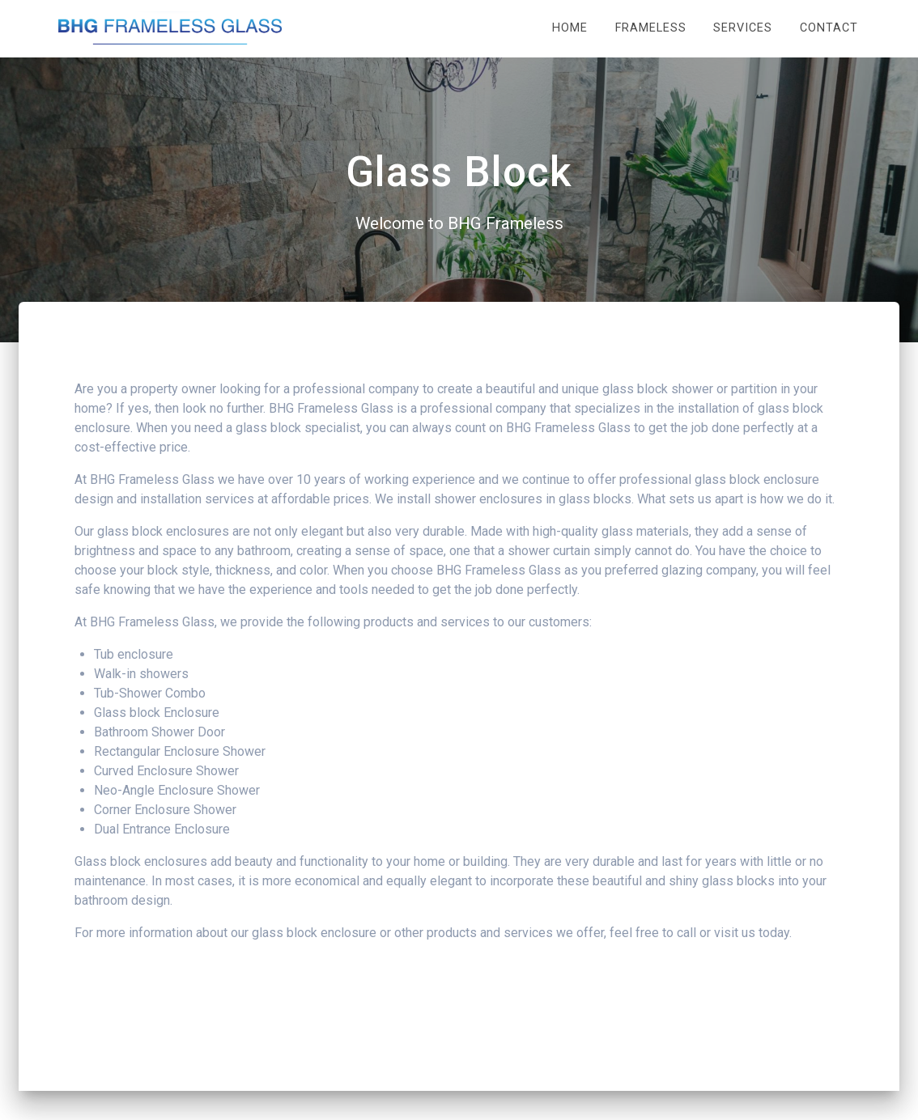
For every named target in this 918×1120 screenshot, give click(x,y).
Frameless (650, 28)
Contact (829, 28)
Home (570, 28)
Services (742, 28)
